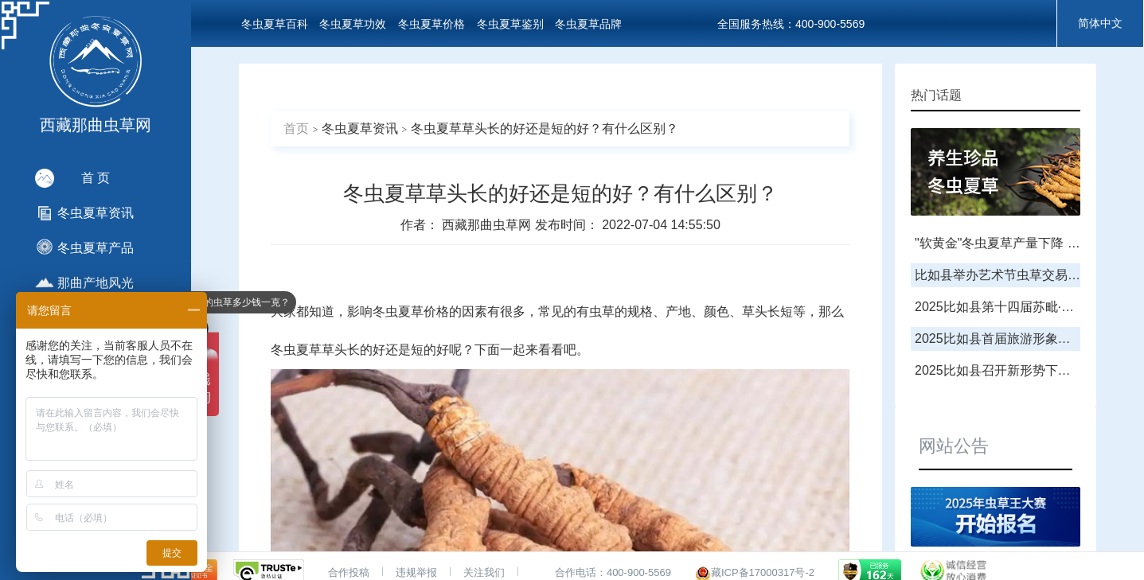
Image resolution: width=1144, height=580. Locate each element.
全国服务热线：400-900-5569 (791, 24)
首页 (296, 128)
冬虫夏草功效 (352, 24)
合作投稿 (348, 572)
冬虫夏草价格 (431, 24)
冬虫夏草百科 (274, 24)
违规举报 (416, 572)
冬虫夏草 (398, 311)
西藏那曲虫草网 (488, 225)
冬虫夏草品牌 (588, 24)
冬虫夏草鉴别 (510, 24)
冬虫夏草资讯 (360, 128)
